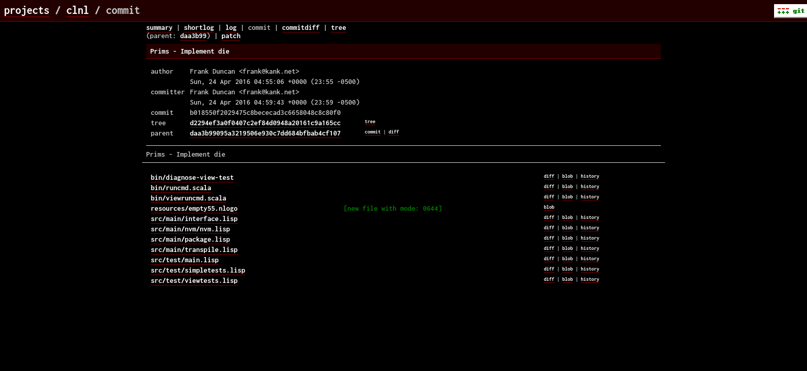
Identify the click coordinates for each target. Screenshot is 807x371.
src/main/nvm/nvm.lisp (190, 229)
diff (394, 131)
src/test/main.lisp (185, 260)
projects (26, 10)
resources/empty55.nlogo (194, 208)
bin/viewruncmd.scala (188, 198)
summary (159, 27)
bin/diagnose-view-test (192, 177)
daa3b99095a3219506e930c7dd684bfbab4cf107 (265, 133)
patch (231, 35)
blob (568, 176)
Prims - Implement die (190, 51)
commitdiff (301, 27)
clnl (77, 10)
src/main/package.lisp (190, 239)
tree (338, 27)
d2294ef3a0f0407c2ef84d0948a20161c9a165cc (265, 123)
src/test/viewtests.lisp (194, 280)
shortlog (199, 27)
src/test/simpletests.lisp (198, 270)
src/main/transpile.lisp (194, 249)
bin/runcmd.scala (181, 187)
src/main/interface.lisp (194, 218)
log (231, 27)
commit (373, 131)
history (590, 176)
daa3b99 (193, 35)
